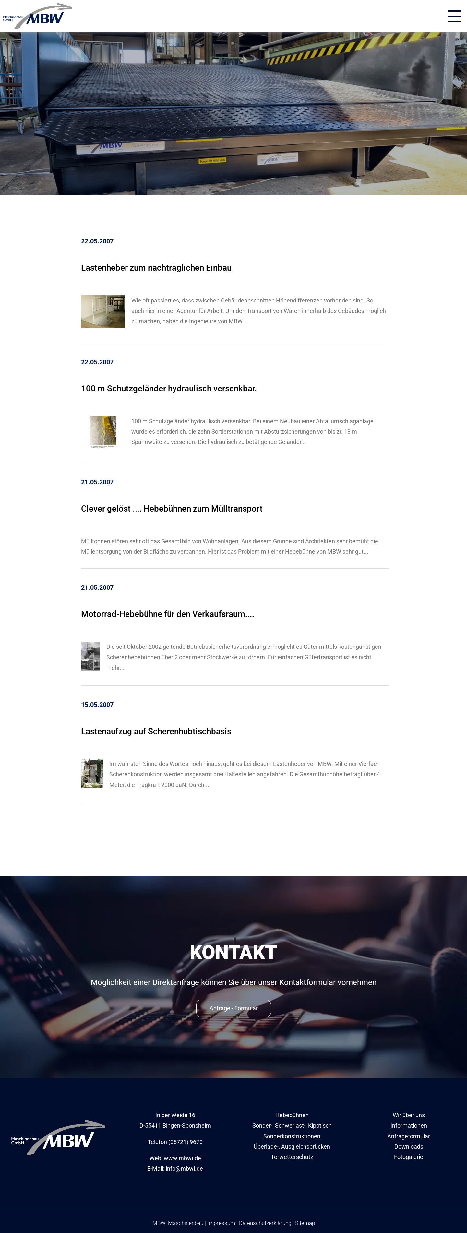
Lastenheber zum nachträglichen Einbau (156, 268)
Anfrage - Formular (234, 1008)
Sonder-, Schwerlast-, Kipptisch (292, 1125)
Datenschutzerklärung (265, 1223)
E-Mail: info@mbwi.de (175, 1168)
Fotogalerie (408, 1156)
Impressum (221, 1223)
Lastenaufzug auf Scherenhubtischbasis (156, 731)
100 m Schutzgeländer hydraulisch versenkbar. (169, 388)
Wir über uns (409, 1115)
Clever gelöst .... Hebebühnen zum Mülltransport (172, 508)
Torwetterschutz (292, 1156)
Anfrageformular (408, 1136)
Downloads (408, 1146)
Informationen (408, 1125)
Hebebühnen (292, 1115)
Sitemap (305, 1223)
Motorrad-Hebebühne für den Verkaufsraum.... (167, 614)
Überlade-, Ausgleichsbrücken (292, 1146)
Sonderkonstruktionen (291, 1136)
